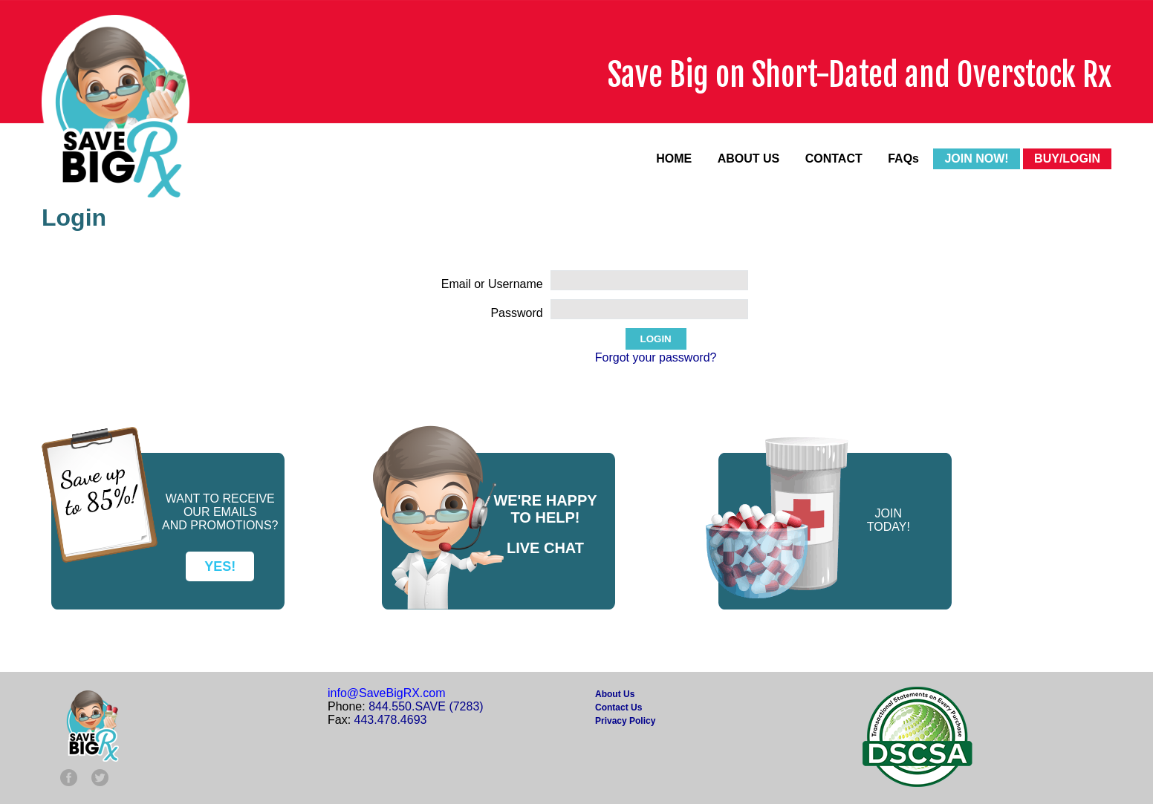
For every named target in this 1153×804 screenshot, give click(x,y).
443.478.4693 (390, 719)
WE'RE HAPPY (545, 500)
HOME (674, 158)
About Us (614, 694)
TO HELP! (545, 517)
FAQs (903, 158)
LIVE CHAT (545, 548)
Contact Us (618, 707)
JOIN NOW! (976, 158)
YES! (220, 566)
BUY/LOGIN (1067, 158)
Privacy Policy (625, 721)
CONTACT (834, 158)
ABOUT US (749, 158)
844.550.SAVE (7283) (425, 706)
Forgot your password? (656, 357)
